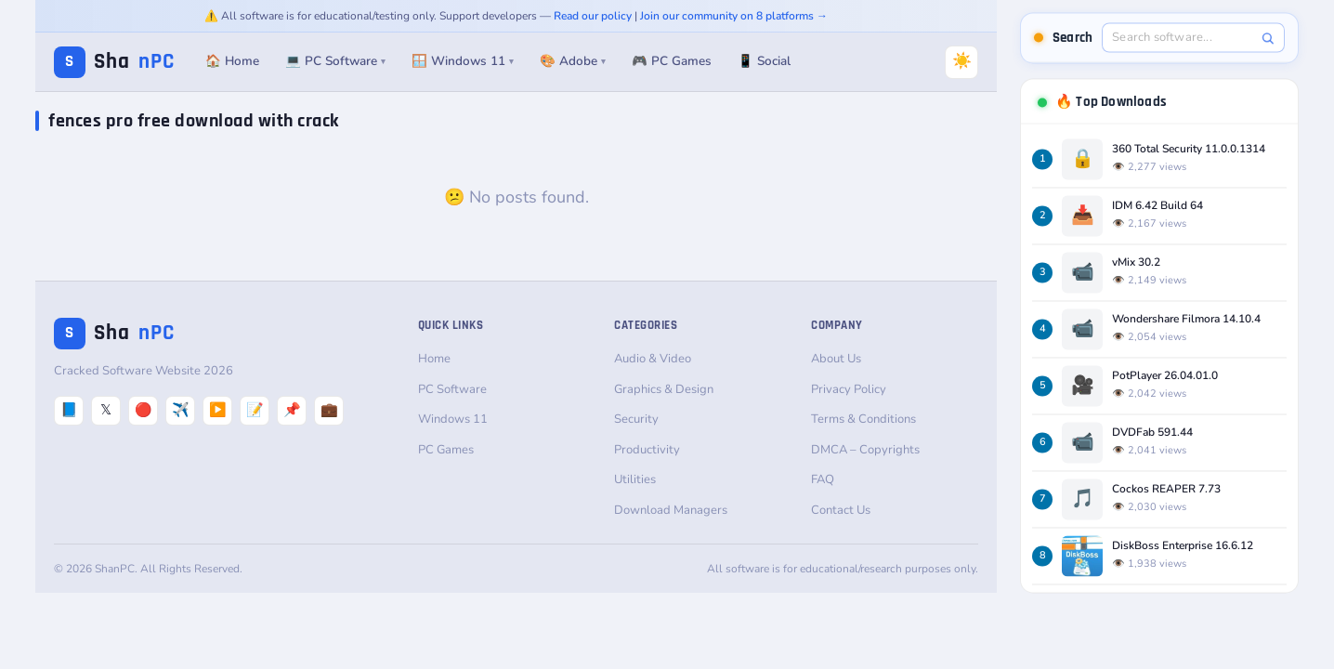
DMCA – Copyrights (865, 449)
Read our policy (593, 15)
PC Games (446, 449)
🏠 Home (232, 61)
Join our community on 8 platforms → (734, 15)
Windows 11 (453, 419)
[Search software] (1183, 37)
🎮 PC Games (672, 61)
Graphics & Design (663, 389)
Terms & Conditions (863, 419)
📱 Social (764, 61)
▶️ (218, 409)
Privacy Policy (848, 389)
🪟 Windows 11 (463, 61)
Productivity (647, 449)
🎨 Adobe (573, 61)
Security (636, 419)
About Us (836, 358)
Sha (114, 62)
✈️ (181, 409)
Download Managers (670, 510)
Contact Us (840, 510)
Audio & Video (652, 358)
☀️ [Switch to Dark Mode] (962, 61)
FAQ (822, 479)
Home (434, 358)
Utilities (635, 479)
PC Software (452, 389)
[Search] (1268, 38)
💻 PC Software (335, 61)
